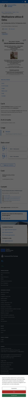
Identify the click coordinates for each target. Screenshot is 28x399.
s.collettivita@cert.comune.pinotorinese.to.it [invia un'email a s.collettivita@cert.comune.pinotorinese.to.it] (11, 197)
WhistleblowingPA (5, 371)
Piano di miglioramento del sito (7, 381)
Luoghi (2, 339)
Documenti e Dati (4, 285)
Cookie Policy (3, 375)
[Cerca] (24, 5)
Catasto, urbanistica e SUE (6, 302)
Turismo (2, 319)
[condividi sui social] (5, 29)
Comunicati (3, 330)
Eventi (2, 341)
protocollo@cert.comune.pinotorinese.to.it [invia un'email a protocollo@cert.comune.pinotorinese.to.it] (11, 198)
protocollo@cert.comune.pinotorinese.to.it (12, 354)
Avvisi (2, 332)
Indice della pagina (14, 80)
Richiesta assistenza (5, 367)
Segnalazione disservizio (6, 365)
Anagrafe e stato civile (5, 296)
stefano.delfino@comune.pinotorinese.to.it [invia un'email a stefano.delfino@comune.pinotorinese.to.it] (11, 200)
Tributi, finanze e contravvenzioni (8, 317)
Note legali (3, 377)
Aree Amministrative (5, 273)
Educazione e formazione (6, 307)
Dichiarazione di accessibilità (7, 379)
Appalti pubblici (4, 298)
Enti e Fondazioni (4, 283)
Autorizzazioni (4, 300)
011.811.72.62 (6, 195)
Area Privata (3, 388)
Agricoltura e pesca (5, 292)
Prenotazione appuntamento (7, 362)
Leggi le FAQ (3, 360)
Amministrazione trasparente (7, 369)
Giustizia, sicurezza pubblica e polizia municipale (11, 309)
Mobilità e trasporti (5, 313)
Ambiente (3, 294)
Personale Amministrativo (6, 281)
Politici (2, 279)
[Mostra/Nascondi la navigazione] (2, 5)
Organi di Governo (4, 277)
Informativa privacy (5, 373)
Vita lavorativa (4, 321)
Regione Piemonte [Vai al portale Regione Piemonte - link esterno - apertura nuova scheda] (5, 1)
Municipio (8, 131)
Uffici (2, 275)
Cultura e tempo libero (5, 304)
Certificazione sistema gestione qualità (9, 383)
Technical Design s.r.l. (9, 395)
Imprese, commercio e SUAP (7, 311)
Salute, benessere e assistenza (7, 315)
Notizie (2, 328)
